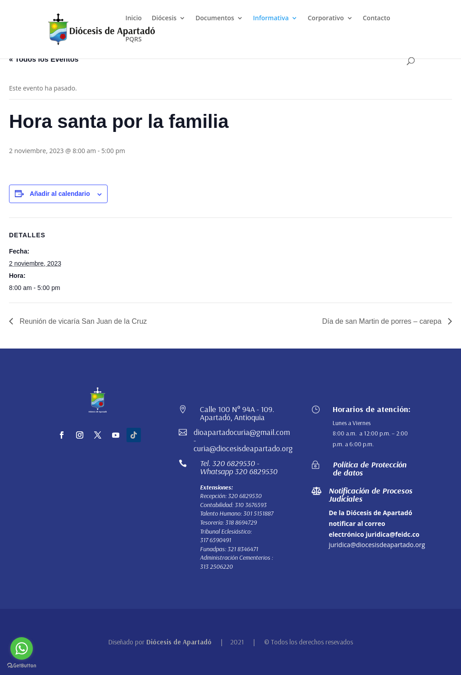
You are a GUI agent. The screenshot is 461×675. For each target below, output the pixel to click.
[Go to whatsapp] (21, 648)
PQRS (133, 39)
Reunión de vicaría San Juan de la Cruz (82, 321)
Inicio (133, 18)
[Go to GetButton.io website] (21, 666)
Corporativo (325, 18)
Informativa (271, 18)
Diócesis (164, 18)
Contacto (376, 18)
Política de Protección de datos (370, 468)
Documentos (214, 18)
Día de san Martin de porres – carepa (382, 321)
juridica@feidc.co (392, 534)
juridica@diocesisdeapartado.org (377, 544)
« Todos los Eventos (43, 59)
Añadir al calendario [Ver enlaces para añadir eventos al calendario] (60, 193)
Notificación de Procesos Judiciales (370, 494)
